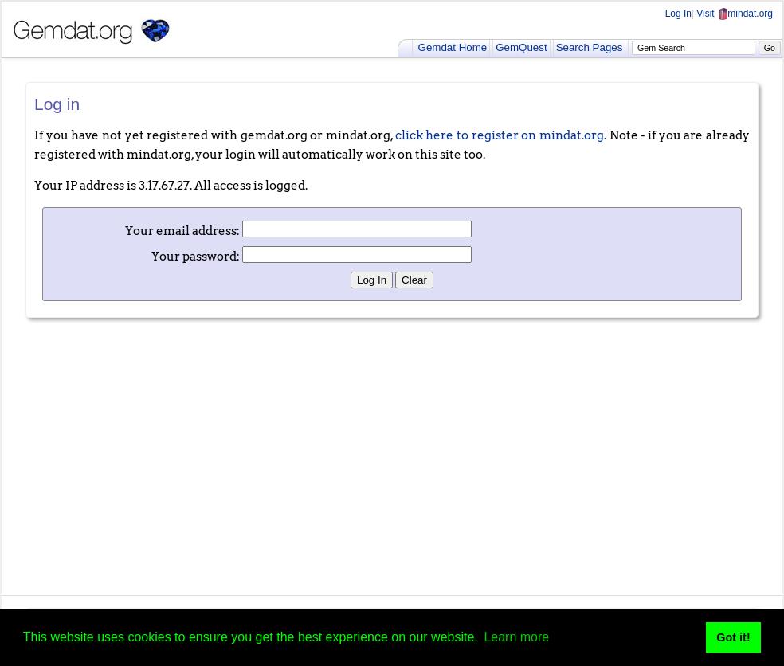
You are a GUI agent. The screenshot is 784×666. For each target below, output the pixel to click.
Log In (678, 13)
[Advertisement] (392, 453)
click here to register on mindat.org (499, 135)
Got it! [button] (733, 637)
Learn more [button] (516, 637)
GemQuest (521, 47)
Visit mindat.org (734, 13)
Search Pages (589, 47)
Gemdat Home (453, 47)
